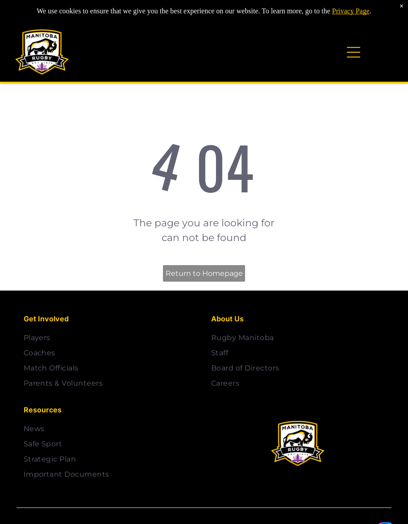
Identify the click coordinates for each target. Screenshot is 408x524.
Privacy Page (351, 5)
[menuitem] (110, 337)
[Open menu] (353, 52)
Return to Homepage (204, 273)
